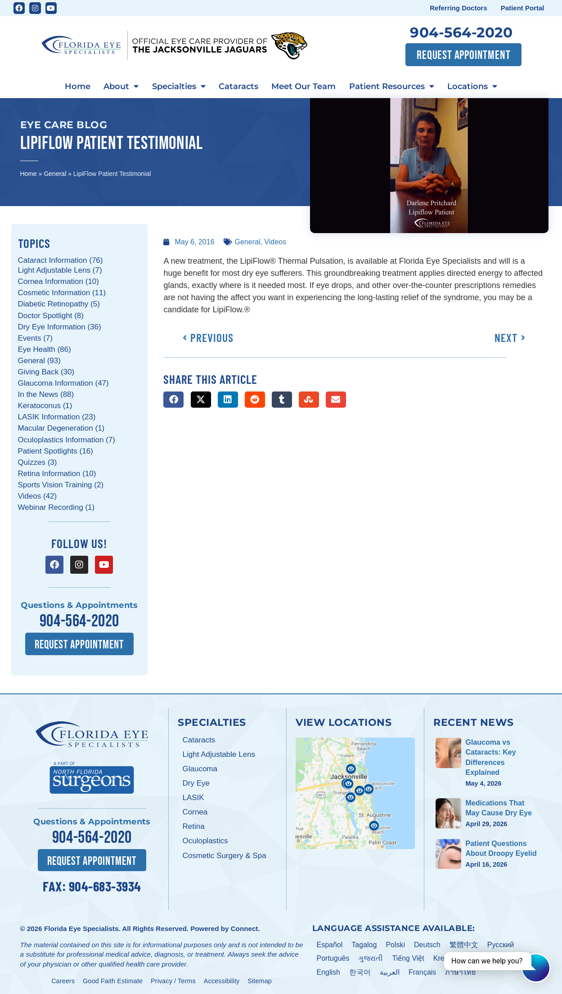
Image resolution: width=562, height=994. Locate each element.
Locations (476, 86)
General (55, 173)
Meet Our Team (305, 86)
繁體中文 (464, 943)
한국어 (360, 971)
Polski (395, 943)
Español (330, 943)
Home (74, 86)
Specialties (177, 86)
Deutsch (427, 943)
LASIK (193, 796)
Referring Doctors (458, 8)
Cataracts (238, 86)
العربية (390, 971)
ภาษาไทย (460, 971)
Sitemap (259, 979)
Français (422, 971)
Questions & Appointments (79, 605)
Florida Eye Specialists (81, 927)
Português (333, 957)
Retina (193, 825)
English (328, 971)
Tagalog (364, 943)
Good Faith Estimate (113, 979)
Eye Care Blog (64, 124)
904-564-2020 (461, 32)
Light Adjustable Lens (218, 753)
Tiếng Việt (408, 957)
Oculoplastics (205, 840)
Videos (275, 241)
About (118, 86)
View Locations (343, 721)
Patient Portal (522, 8)
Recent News (473, 721)
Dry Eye (195, 782)
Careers (63, 979)
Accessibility (222, 979)
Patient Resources (393, 86)
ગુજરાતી (370, 957)
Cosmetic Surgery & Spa (224, 854)
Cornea (194, 811)
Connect (244, 927)
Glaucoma (199, 768)
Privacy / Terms (173, 979)
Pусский (500, 943)
